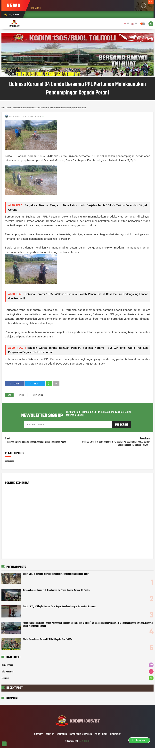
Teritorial (5, 678)
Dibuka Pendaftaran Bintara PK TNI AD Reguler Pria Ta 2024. (48, 639)
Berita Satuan (38, 395)
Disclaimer (115, 734)
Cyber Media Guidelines (80, 734)
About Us (50, 734)
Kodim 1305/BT (84, 741)
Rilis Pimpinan (7, 672)
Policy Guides (100, 734)
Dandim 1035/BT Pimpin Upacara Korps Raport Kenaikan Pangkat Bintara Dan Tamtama (59, 607)
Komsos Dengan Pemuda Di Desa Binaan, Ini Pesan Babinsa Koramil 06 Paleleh (56, 590)
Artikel (21, 395)
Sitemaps (38, 734)
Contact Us (62, 734)
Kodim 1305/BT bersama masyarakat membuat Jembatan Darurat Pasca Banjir (56, 574)
